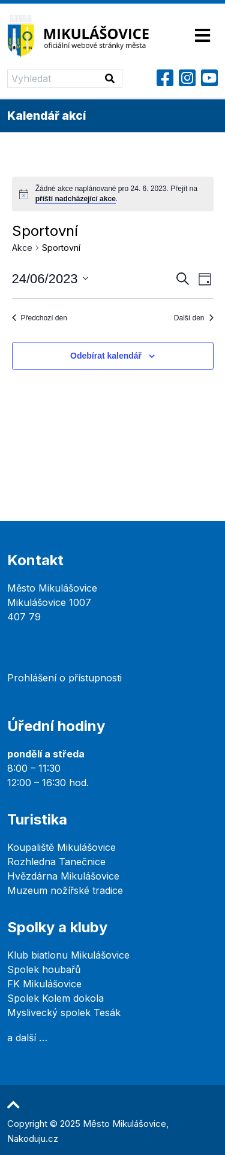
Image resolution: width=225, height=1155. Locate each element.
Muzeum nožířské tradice (65, 890)
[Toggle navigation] (202, 36)
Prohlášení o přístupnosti (64, 678)
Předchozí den (39, 318)
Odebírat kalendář (106, 355)
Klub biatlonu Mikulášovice (68, 955)
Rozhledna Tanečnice (56, 862)
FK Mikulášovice (44, 984)
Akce (22, 247)
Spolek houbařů (43, 969)
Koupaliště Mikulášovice (61, 847)
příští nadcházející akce (75, 199)
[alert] (113, 194)
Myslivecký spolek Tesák (64, 1012)
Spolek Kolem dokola (55, 998)
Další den (194, 318)
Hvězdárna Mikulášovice (63, 876)
